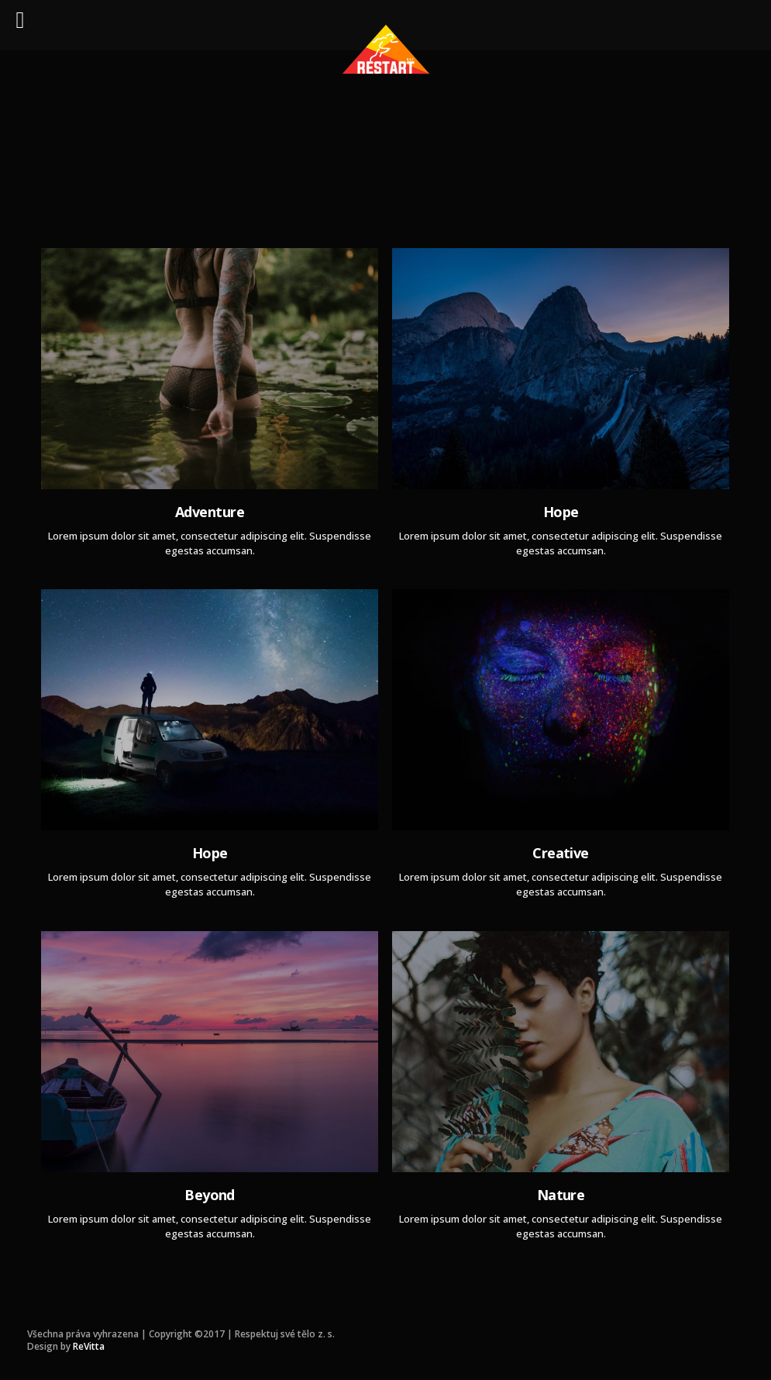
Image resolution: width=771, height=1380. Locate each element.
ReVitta (89, 1346)
